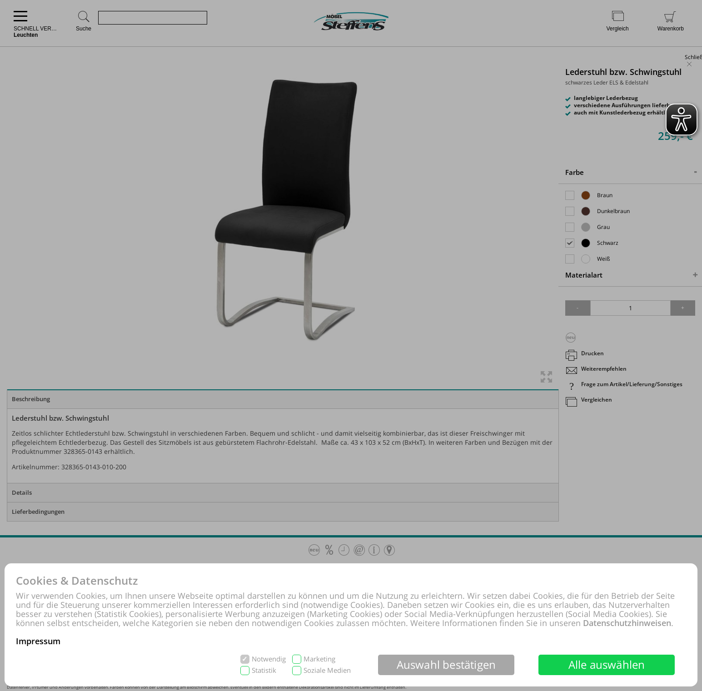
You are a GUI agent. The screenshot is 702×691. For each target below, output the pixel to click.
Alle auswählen (606, 664)
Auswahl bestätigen (446, 664)
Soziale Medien (327, 670)
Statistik (264, 670)
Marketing (319, 659)
